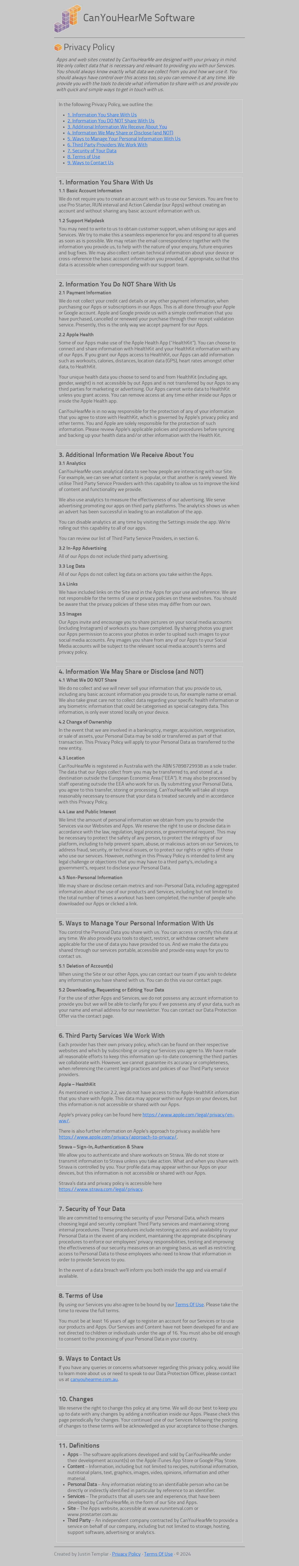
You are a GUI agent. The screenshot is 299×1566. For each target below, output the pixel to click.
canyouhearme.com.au (94, 1379)
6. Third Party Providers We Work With (107, 145)
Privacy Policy (126, 1554)
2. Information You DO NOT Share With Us (111, 121)
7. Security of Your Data (91, 151)
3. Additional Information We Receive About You (117, 127)
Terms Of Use (189, 1304)
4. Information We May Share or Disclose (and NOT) (120, 133)
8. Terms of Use (83, 157)
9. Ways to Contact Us (90, 162)
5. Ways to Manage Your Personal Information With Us (124, 139)
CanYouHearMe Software (139, 19)
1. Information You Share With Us (102, 115)
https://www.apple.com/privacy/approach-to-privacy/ (118, 1137)
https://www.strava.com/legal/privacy (101, 1189)
